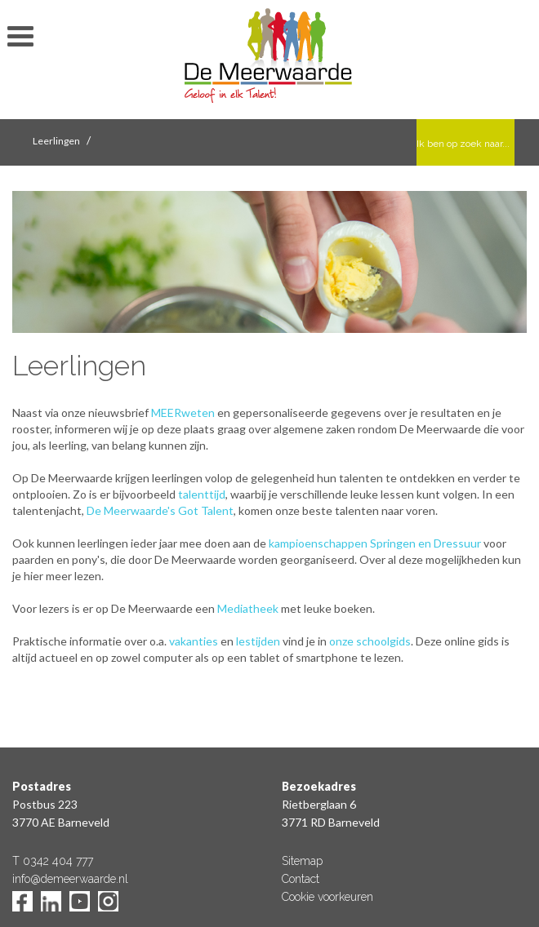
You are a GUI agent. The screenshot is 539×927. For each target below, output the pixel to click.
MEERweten (183, 412)
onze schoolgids (370, 641)
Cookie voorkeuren (327, 896)
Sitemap (302, 860)
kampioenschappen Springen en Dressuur (375, 543)
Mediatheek (247, 608)
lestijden (258, 641)
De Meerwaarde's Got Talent (160, 510)
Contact (300, 878)
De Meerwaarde (269, 62)
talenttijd (201, 494)
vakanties (193, 641)
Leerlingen (56, 141)
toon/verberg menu (20, 36)
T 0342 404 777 (52, 860)
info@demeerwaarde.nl (70, 878)
